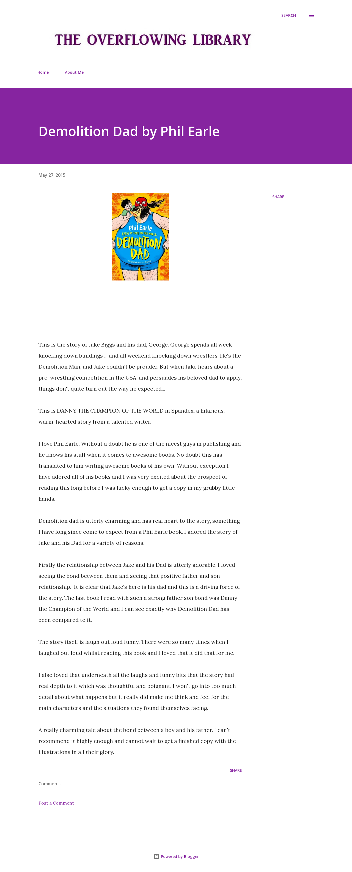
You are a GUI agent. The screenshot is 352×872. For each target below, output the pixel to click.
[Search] (288, 15)
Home (43, 72)
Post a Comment (56, 803)
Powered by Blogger (176, 856)
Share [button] (278, 196)
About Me (74, 72)
